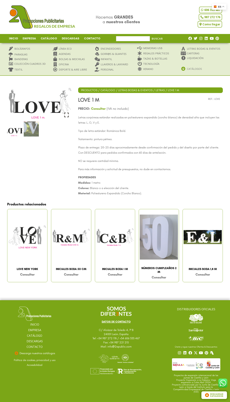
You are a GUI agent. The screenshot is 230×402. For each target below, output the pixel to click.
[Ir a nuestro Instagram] (180, 353)
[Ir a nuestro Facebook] (190, 353)
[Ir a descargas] (34, 353)
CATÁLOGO (49, 38)
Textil (18, 69)
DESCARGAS (70, 38)
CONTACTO (92, 38)
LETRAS (160, 90)
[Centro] (212, 353)
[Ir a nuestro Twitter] (196, 353)
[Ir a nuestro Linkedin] (185, 353)
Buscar (157, 38)
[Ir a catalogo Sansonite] (196, 329)
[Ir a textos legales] (35, 360)
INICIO (13, 38)
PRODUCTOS (89, 90)
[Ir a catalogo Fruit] (196, 318)
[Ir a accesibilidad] (35, 365)
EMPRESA (29, 38)
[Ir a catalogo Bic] (196, 338)
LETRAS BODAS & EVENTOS (135, 90)
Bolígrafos (22, 48)
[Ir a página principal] (34, 314)
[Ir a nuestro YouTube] (201, 353)
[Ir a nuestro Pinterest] (207, 353)
